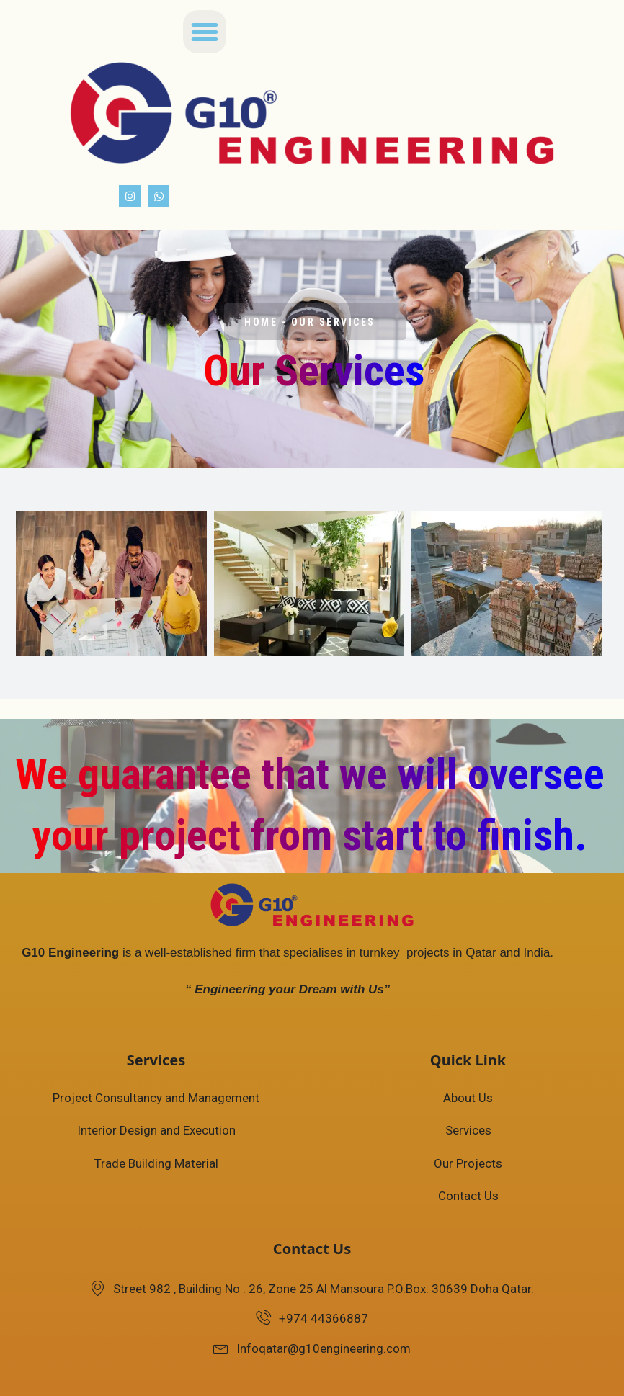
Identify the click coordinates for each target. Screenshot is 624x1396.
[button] (204, 31)
